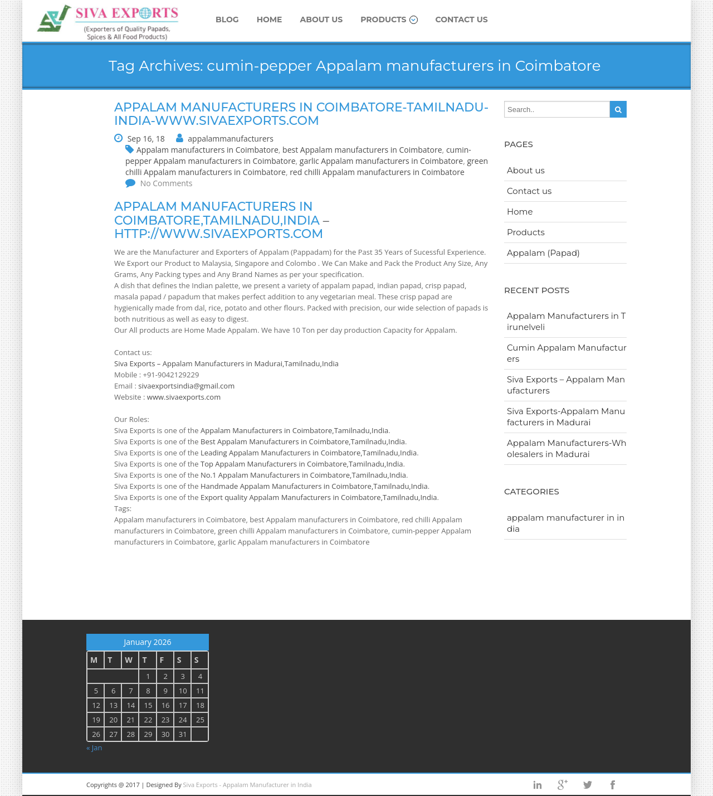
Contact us (462, 19)
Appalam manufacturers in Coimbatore (207, 149)
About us (321, 19)
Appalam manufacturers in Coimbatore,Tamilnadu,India (217, 213)
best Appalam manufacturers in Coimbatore (362, 149)
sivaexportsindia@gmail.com (186, 386)
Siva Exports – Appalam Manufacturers (566, 385)
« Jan (94, 747)
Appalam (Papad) (543, 252)
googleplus (562, 785)
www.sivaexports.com (184, 397)
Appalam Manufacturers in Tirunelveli (566, 321)
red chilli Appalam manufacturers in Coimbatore (377, 172)
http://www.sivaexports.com (218, 233)
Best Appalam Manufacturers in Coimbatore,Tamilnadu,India (303, 441)
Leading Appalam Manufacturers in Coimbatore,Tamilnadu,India (309, 453)
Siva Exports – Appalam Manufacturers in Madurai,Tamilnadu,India (226, 363)
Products (388, 19)
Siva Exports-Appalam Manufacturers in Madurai (566, 417)
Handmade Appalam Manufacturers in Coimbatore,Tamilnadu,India (314, 486)
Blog (227, 19)
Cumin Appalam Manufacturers (567, 353)
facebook (613, 785)
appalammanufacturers (231, 138)
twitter (588, 785)
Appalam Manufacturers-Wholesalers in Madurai (567, 448)
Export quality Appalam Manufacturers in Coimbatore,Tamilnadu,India (319, 497)
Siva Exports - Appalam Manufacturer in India (247, 784)
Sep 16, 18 (146, 138)
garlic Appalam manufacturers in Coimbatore (381, 161)
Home (269, 19)
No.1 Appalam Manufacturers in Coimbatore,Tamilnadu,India (303, 475)
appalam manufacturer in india (565, 523)
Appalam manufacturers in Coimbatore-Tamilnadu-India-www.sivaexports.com (301, 114)
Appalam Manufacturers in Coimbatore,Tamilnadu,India (294, 430)
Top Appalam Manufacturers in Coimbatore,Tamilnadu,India (302, 464)
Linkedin (537, 785)
